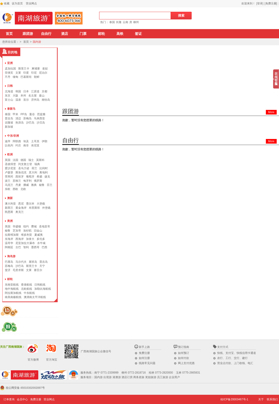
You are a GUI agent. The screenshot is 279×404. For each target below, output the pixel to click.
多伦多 (41, 239)
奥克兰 (19, 212)
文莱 (18, 72)
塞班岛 (33, 261)
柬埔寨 (36, 68)
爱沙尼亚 (10, 168)
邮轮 (101, 34)
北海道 (9, 91)
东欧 (7, 189)
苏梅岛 (27, 118)
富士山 (9, 99)
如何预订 (183, 353)
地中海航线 (12, 288)
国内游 (37, 41)
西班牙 (19, 176)
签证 (138, 34)
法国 (15, 160)
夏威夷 (38, 234)
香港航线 (26, 284)
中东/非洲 (13, 135)
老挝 (45, 68)
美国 (7, 226)
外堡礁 (46, 207)
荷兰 (34, 168)
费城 (34, 226)
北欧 (23, 189)
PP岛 (24, 114)
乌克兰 (9, 185)
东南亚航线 (12, 284)
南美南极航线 (13, 297)
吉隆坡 (9, 122)
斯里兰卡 (23, 68)
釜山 (42, 95)
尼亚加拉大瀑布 (25, 243)
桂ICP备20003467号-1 (234, 399)
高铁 (119, 34)
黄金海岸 (21, 207)
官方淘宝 (51, 359)
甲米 (15, 114)
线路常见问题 (147, 363)
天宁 (42, 266)
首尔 (26, 99)
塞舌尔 (38, 270)
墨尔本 (30, 203)
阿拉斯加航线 (13, 293)
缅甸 (15, 76)
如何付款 (183, 358)
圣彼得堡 (10, 164)
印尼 (34, 72)
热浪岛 (19, 122)
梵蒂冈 (9, 176)
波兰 (7, 180)
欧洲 (10, 154)
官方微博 (33, 359)
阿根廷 (9, 247)
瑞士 (31, 160)
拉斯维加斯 (12, 234)
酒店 (64, 34)
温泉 (18, 99)
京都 (44, 91)
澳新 (10, 198)
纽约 (26, 226)
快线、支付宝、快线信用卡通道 (236, 353)
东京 (7, 95)
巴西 (44, 247)
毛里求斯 (18, 270)
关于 (261, 399)
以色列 (9, 145)
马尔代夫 (21, 261)
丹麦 (18, 185)
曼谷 (32, 114)
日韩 (10, 85)
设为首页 (17, 3)
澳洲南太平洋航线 (35, 297)
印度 (26, 72)
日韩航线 (39, 284)
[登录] (260, 3)
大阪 (15, 95)
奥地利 (43, 172)
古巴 (18, 247)
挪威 (26, 185)
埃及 (26, 141)
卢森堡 (9, 172)
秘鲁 (42, 185)
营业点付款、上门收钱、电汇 (235, 363)
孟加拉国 (10, 68)
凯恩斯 (9, 212)
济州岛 (35, 99)
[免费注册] (270, 3)
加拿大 (30, 239)
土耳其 (35, 141)
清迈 (18, 118)
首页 (9, 34)
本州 (23, 95)
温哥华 (9, 243)
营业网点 (31, 3)
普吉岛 (9, 118)
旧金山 (38, 230)
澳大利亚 (10, 203)
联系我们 (272, 399)
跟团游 (28, 34)
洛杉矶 (27, 230)
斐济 (7, 270)
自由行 (46, 34)
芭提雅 (41, 114)
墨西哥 (35, 247)
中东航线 (29, 293)
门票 (83, 34)
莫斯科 (40, 160)
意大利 (33, 172)
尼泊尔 (43, 72)
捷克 (47, 176)
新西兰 (9, 207)
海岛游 (11, 256)
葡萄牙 (30, 176)
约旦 (18, 145)
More (271, 112)
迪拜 (7, 141)
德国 (23, 160)
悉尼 (21, 203)
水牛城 (41, 243)
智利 (26, 247)
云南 (125, 22)
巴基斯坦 (26, 76)
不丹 (7, 76)
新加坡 (9, 126)
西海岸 (19, 239)
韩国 (18, 91)
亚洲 (10, 63)
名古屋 (32, 95)
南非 (26, 145)
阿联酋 (17, 141)
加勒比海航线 (42, 288)
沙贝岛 (41, 122)
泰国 (112, 22)
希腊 (39, 176)
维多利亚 (26, 234)
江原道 (35, 91)
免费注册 (144, 353)
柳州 (136, 22)
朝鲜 (36, 76)
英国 (7, 160)
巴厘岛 (9, 261)
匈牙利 (27, 180)
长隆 (119, 22)
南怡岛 (46, 99)
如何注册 (144, 358)
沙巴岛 (30, 122)
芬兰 (49, 185)
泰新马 (11, 108)
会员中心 (22, 399)
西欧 (15, 189)
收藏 (4, 3)
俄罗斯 (38, 180)
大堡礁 (41, 203)
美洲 (10, 221)
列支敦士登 (25, 164)
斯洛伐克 (21, 172)
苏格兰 (17, 180)
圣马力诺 (23, 168)
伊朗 (44, 141)
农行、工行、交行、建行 (232, 358)
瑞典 (37, 164)
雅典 (34, 185)
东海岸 (9, 239)
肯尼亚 (35, 145)
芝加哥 (17, 230)
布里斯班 (34, 207)
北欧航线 (26, 288)
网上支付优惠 (186, 363)
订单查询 (9, 399)
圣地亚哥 (44, 226)
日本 (26, 91)
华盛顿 (17, 226)
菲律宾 (9, 72)
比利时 (43, 168)
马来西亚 (39, 118)
